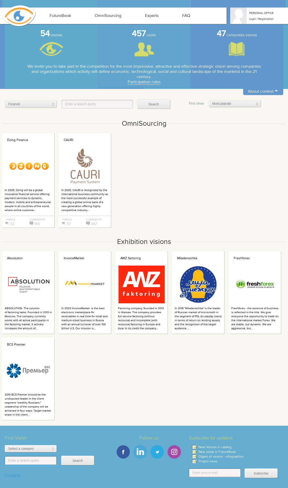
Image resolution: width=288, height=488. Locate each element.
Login (252, 19)
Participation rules (144, 81)
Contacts (13, 475)
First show (196, 103)
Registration (266, 19)
